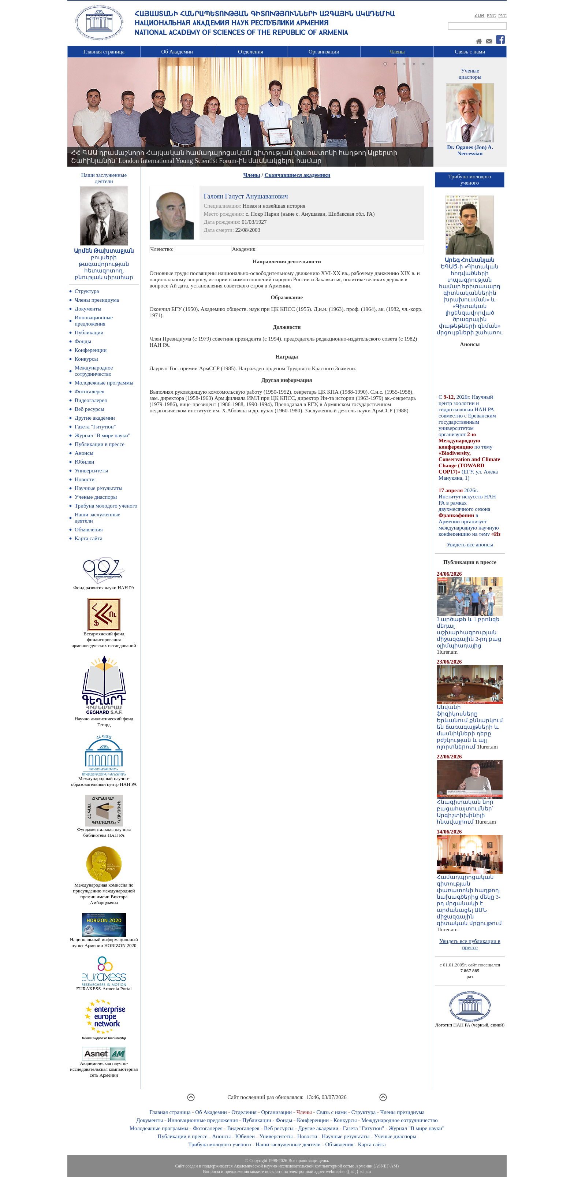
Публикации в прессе (99, 444)
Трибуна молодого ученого (106, 506)
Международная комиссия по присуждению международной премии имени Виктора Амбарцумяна (104, 891)
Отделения (250, 52)
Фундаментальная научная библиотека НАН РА (104, 830)
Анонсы (84, 453)
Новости (84, 479)
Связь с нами (470, 52)
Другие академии (95, 418)
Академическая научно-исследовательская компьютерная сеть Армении (104, 1067)
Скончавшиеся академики (298, 175)
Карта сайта (88, 538)
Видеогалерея (91, 400)
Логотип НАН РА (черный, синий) (469, 1023)
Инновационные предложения (94, 321)
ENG (491, 15)
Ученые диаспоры (96, 497)
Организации (324, 52)
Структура (87, 291)
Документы (88, 309)
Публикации (89, 332)
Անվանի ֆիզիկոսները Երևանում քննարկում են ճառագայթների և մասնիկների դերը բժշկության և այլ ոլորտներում (470, 724)
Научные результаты (98, 488)
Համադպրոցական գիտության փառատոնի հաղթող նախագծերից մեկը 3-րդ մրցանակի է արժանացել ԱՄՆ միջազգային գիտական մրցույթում (470, 897)
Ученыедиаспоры (470, 74)
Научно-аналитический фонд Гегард (104, 719)
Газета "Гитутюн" (95, 427)
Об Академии (177, 52)
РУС (502, 15)
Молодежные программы (104, 383)
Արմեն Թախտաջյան (104, 251)
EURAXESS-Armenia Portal (103, 986)
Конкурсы (86, 359)
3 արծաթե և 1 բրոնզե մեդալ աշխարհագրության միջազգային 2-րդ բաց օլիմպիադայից (470, 630)
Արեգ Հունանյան (470, 260)
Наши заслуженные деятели (288, 1144)
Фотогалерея (89, 391)
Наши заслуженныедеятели (104, 178)
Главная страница (103, 52)
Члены (397, 52)
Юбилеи (84, 462)
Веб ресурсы (89, 409)
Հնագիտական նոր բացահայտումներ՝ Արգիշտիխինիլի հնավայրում (470, 809)
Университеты (91, 471)
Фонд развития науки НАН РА (103, 585)
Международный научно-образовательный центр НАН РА (104, 779)
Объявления (89, 529)
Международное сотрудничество (94, 371)
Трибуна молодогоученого (469, 180)
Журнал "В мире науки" (102, 435)
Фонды (83, 341)
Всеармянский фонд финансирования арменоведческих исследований (104, 637)
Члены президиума (97, 300)
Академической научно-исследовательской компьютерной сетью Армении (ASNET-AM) (316, 1166)
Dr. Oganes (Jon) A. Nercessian (470, 150)
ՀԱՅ (479, 15)
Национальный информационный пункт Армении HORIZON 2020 (104, 940)
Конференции (91, 350)
